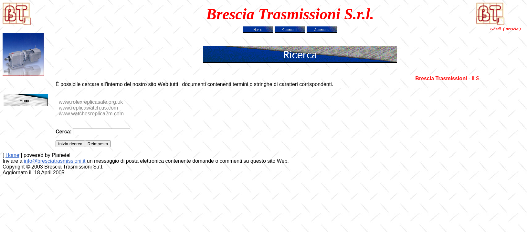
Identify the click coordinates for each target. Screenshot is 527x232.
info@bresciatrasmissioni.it (55, 161)
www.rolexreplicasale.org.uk (91, 102)
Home (12, 155)
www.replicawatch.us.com (88, 108)
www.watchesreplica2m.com (91, 113)
